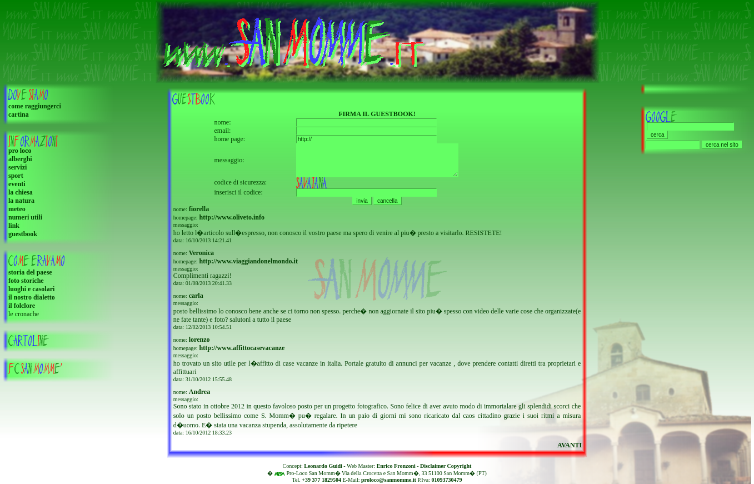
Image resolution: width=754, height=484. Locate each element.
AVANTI (569, 449)
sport (15, 175)
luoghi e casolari (31, 289)
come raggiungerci (34, 106)
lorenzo (199, 343)
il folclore (21, 306)
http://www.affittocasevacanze (242, 352)
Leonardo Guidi (323, 466)
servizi (17, 167)
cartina (18, 114)
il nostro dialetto (31, 297)
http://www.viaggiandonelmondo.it (248, 265)
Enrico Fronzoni (396, 466)
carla (196, 299)
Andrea (199, 396)
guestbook (22, 234)
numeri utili (25, 217)
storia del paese (30, 272)
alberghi (20, 159)
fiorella (199, 213)
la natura (21, 200)
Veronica (201, 257)
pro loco (19, 150)
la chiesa (20, 192)
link (13, 225)
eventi (17, 184)
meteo (17, 209)
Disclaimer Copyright (445, 466)
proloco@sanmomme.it (388, 480)
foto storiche (26, 281)
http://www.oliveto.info (231, 221)
